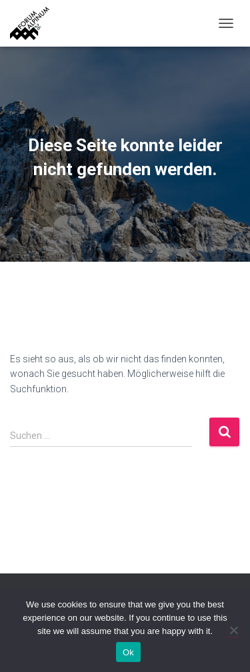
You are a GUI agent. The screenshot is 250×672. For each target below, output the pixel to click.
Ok (128, 652)
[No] (233, 630)
